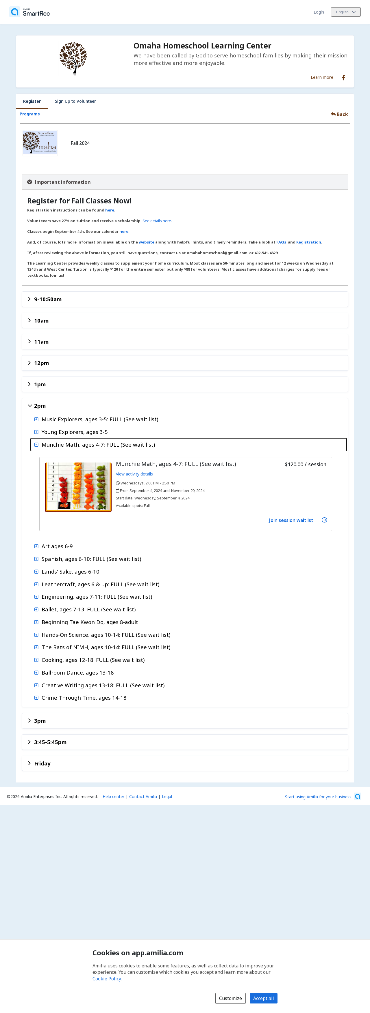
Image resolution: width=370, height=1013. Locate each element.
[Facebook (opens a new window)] (343, 76)
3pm (40, 720)
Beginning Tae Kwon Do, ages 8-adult (90, 622)
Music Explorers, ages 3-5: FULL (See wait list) (100, 419)
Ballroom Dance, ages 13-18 (78, 672)
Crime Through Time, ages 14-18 (84, 697)
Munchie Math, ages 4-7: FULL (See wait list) (98, 444)
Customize (230, 998)
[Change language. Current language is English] (346, 12)
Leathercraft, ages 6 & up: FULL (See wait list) (100, 584)
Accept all (263, 998)
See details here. (157, 220)
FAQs (281, 242)
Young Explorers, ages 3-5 (75, 431)
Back (339, 114)
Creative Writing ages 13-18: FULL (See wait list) (103, 685)
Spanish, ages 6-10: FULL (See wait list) (91, 558)
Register (32, 101)
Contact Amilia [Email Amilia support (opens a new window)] (143, 796)
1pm (40, 384)
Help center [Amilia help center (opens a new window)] (113, 796)
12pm (41, 362)
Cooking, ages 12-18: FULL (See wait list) (93, 659)
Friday (42, 763)
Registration (308, 242)
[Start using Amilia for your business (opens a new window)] (323, 796)
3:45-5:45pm (50, 742)
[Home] (29, 11)
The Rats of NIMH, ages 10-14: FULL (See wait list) (106, 647)
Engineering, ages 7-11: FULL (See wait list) (97, 596)
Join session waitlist (298, 520)
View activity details (134, 474)
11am (41, 341)
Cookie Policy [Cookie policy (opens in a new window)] (106, 978)
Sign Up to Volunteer (75, 101)
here (109, 210)
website (147, 242)
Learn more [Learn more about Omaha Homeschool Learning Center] (322, 77)
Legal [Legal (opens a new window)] (167, 796)
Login (319, 12)
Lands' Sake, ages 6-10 (70, 571)
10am (41, 320)
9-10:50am (48, 299)
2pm (40, 405)
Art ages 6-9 (57, 546)
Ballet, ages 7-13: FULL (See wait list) (89, 609)
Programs (30, 114)
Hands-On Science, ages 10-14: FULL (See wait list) (106, 634)
